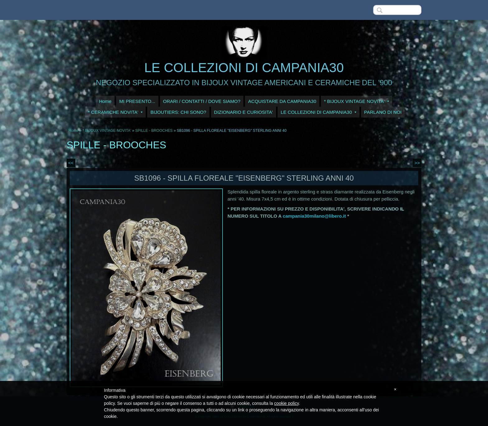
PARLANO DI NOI (383, 112)
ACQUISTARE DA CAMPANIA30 (282, 101)
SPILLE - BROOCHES (154, 130)
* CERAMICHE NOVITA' (115, 112)
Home (105, 101)
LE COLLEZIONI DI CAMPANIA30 (244, 67)
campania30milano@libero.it (314, 216)
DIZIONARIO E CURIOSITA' (243, 112)
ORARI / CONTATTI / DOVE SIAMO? (202, 101)
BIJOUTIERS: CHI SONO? (178, 112)
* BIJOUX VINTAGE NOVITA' (356, 101)
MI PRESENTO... (137, 101)
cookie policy (286, 403)
